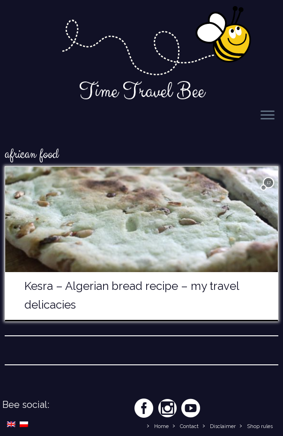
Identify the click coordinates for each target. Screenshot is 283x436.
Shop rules (260, 426)
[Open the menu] (268, 116)
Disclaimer (223, 426)
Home (161, 426)
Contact (189, 426)
